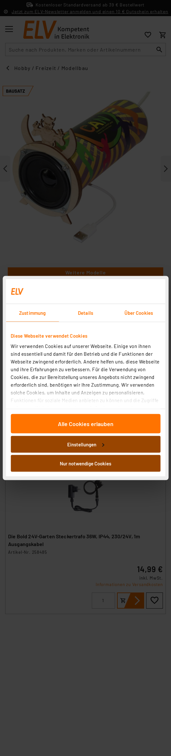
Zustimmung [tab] (32, 313)
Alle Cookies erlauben (85, 423)
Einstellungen (85, 444)
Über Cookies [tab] (138, 313)
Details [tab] (85, 313)
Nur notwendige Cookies (85, 463)
